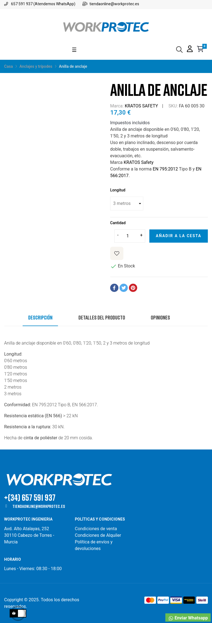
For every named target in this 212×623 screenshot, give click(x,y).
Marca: (117, 106)
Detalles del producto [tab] (101, 317)
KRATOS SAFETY (141, 106)
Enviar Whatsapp (188, 618)
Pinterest (133, 288)
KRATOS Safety (138, 162)
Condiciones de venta (96, 528)
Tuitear (124, 288)
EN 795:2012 (165, 169)
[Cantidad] (130, 236)
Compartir (114, 288)
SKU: (173, 106)
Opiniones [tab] (160, 317)
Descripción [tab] (40, 317)
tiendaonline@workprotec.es (38, 506)
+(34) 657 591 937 (29, 497)
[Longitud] (126, 203)
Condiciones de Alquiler (98, 535)
